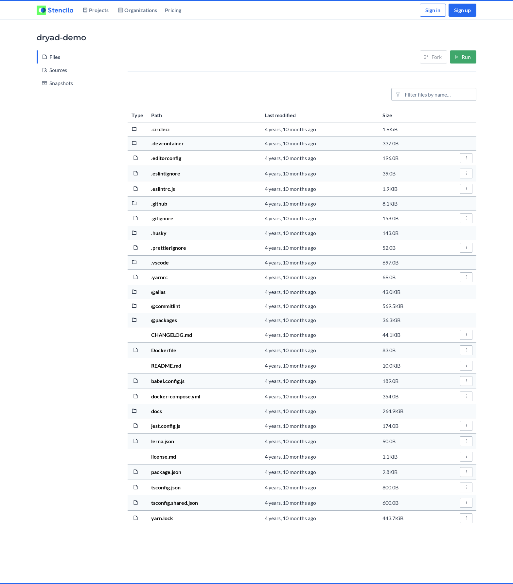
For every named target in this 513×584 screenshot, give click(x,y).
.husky (159, 233)
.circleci (160, 129)
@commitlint (165, 306)
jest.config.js (165, 426)
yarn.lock (162, 518)
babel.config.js (168, 381)
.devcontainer (167, 143)
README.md (166, 365)
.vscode (160, 262)
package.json (166, 472)
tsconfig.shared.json (174, 503)
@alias (158, 292)
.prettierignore (168, 248)
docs (156, 411)
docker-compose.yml (175, 396)
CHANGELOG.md (171, 335)
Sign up (462, 10)
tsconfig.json (166, 487)
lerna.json (162, 441)
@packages (164, 320)
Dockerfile (163, 350)
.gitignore (162, 218)
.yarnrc (159, 277)
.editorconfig (166, 158)
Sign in (432, 10)
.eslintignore (165, 173)
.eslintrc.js (163, 189)
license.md (163, 456)
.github (159, 203)
